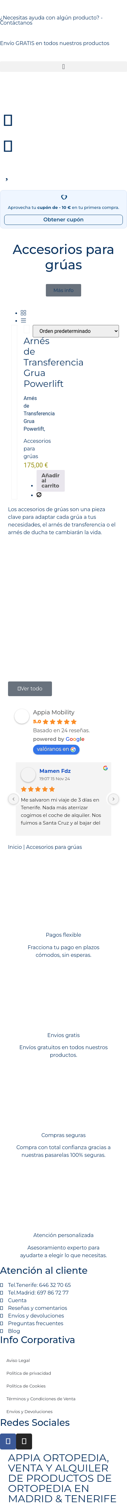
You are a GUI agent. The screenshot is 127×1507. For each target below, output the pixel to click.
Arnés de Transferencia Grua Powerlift (54, 362)
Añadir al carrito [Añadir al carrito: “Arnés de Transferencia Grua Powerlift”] (51, 481)
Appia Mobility (53, 712)
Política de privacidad (28, 1373)
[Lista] (23, 321)
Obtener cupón (63, 220)
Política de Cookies (26, 1385)
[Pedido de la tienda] (76, 331)
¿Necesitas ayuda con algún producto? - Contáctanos (51, 20)
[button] (63, 66)
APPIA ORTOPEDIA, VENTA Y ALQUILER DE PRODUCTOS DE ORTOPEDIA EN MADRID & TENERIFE (62, 1478)
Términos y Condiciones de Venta (40, 1398)
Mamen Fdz (55, 771)
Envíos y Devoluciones (29, 1411)
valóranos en (56, 749)
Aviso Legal (18, 1360)
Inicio (15, 847)
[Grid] (23, 313)
